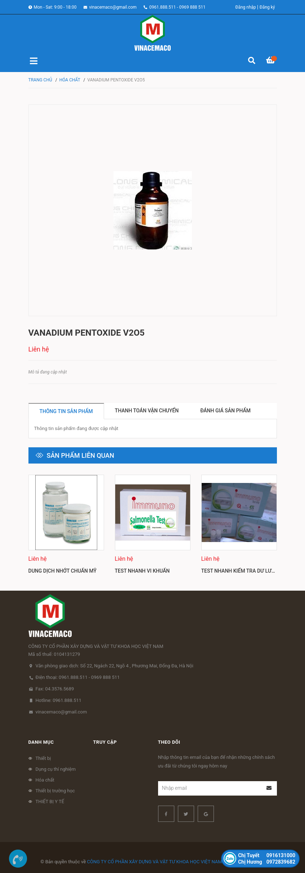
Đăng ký (267, 7)
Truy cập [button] (105, 742)
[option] (66, 527)
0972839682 (266, 862)
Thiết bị (43, 758)
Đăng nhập (245, 7)
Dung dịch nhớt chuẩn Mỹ (62, 571)
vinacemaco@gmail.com (112, 7)
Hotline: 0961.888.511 (59, 700)
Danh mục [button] (41, 742)
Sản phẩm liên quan (81, 455)
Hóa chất (45, 780)
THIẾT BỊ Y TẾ (50, 801)
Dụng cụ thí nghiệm (56, 769)
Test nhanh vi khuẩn (142, 571)
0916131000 (266, 855)
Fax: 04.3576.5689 (55, 688)
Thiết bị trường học (55, 790)
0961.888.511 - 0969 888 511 (177, 7)
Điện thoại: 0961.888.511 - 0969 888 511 (78, 677)
